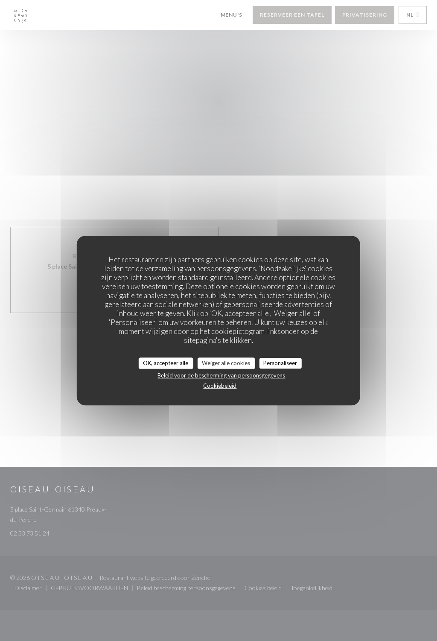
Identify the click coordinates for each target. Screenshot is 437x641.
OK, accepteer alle (165, 363)
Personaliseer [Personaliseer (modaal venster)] (280, 363)
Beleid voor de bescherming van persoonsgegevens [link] (221, 375)
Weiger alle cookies (226, 363)
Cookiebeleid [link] (219, 385)
